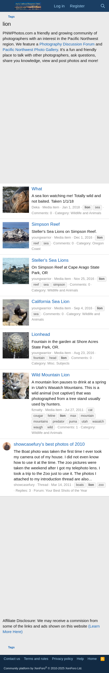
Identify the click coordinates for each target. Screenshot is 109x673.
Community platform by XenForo (43, 668)
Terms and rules (36, 659)
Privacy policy (62, 659)
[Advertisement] (54, 123)
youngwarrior (41, 237)
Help (80, 659)
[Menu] (7, 6)
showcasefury (24, 485)
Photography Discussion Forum (67, 44)
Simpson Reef (46, 224)
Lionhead (41, 334)
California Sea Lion (51, 301)
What (37, 188)
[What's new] (92, 6)
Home (92, 659)
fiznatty (37, 410)
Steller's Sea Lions (50, 260)
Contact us (12, 659)
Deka (35, 207)
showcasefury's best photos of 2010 (49, 444)
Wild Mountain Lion (51, 374)
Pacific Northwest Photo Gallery (30, 49)
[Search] (103, 6)
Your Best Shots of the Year (66, 490)
